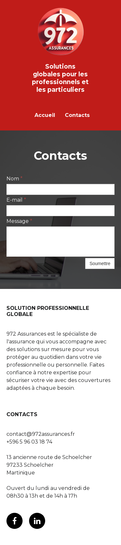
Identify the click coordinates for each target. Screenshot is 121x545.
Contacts (77, 115)
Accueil (45, 115)
